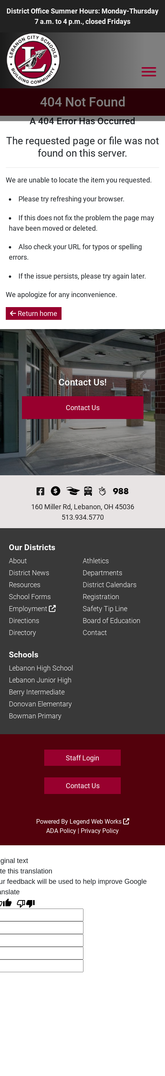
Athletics (96, 561)
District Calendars (110, 585)
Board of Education (111, 621)
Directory (22, 632)
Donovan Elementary (40, 704)
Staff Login (82, 758)
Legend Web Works (99, 821)
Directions (24, 621)
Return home (33, 313)
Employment (32, 609)
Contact (95, 632)
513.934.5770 (83, 517)
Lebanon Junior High (40, 680)
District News (29, 573)
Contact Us (83, 408)
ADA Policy (61, 830)
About (18, 561)
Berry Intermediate (37, 692)
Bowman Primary (35, 716)
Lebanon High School (41, 668)
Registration (101, 597)
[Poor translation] (25, 903)
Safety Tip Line (105, 609)
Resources (24, 585)
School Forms (30, 597)
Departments (102, 573)
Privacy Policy (100, 830)
